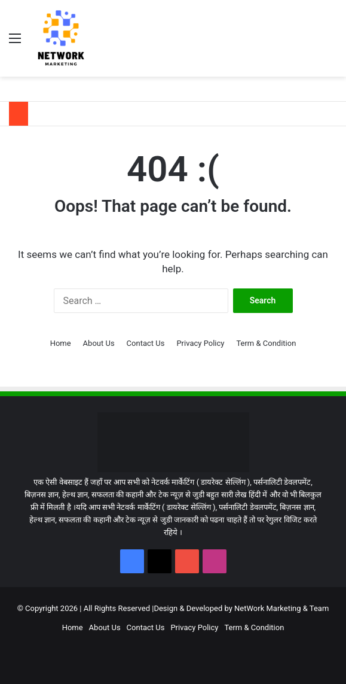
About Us (99, 343)
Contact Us (146, 343)
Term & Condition (266, 343)
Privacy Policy (200, 343)
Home (60, 343)
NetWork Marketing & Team (281, 608)
